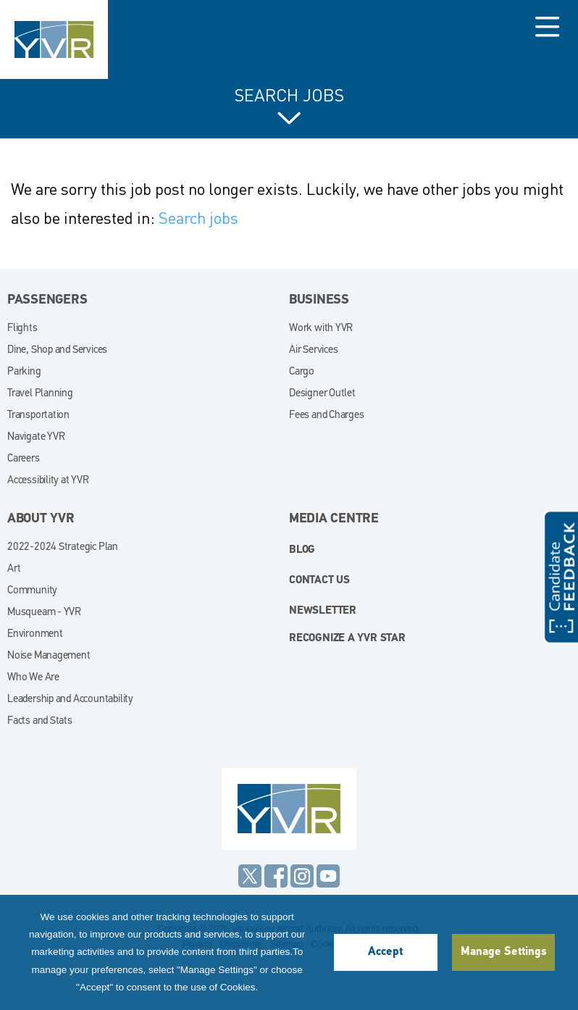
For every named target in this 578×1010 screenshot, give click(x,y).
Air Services (313, 350)
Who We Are (33, 677)
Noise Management (49, 656)
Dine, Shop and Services (57, 350)
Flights (22, 328)
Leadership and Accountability (70, 699)
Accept (385, 952)
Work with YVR (321, 328)
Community (32, 590)
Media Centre (334, 519)
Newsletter (322, 611)
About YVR (41, 519)
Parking (24, 372)
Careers (23, 459)
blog (302, 550)
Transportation (38, 415)
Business (319, 300)
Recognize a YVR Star (347, 638)
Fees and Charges (326, 415)
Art (13, 569)
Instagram (302, 876)
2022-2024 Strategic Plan (62, 547)
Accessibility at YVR (48, 480)
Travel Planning (40, 393)
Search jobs (198, 218)
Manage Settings (503, 952)
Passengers (47, 300)
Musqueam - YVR (44, 612)
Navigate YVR (35, 437)
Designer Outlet (322, 393)
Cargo (301, 372)
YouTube (328, 876)
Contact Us (319, 580)
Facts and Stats (39, 721)
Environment (35, 634)
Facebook (276, 876)
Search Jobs (289, 95)
